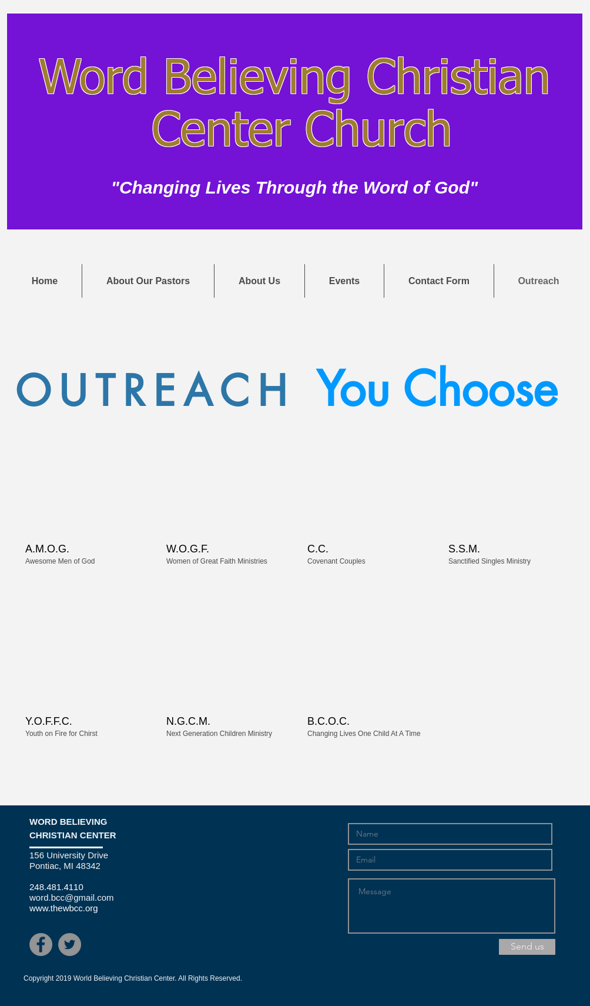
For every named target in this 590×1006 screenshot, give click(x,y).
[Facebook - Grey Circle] (40, 944)
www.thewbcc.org (63, 908)
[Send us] (527, 947)
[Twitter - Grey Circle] (69, 944)
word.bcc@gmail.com (71, 897)
